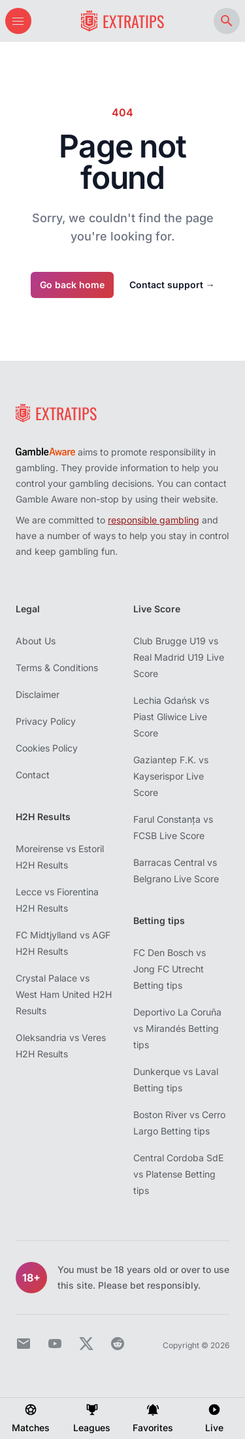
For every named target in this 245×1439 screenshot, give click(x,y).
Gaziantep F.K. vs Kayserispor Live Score (170, 776)
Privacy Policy (46, 721)
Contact (33, 774)
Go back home (72, 284)
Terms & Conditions (57, 667)
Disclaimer (37, 694)
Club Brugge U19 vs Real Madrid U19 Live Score (178, 657)
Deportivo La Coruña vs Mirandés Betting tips (177, 1028)
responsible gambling (153, 519)
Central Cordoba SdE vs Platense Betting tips (178, 1174)
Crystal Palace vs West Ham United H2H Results (64, 994)
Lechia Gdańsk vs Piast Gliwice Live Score (171, 716)
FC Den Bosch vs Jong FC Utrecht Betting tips (169, 969)
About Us (36, 640)
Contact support (172, 284)
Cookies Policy (47, 747)
